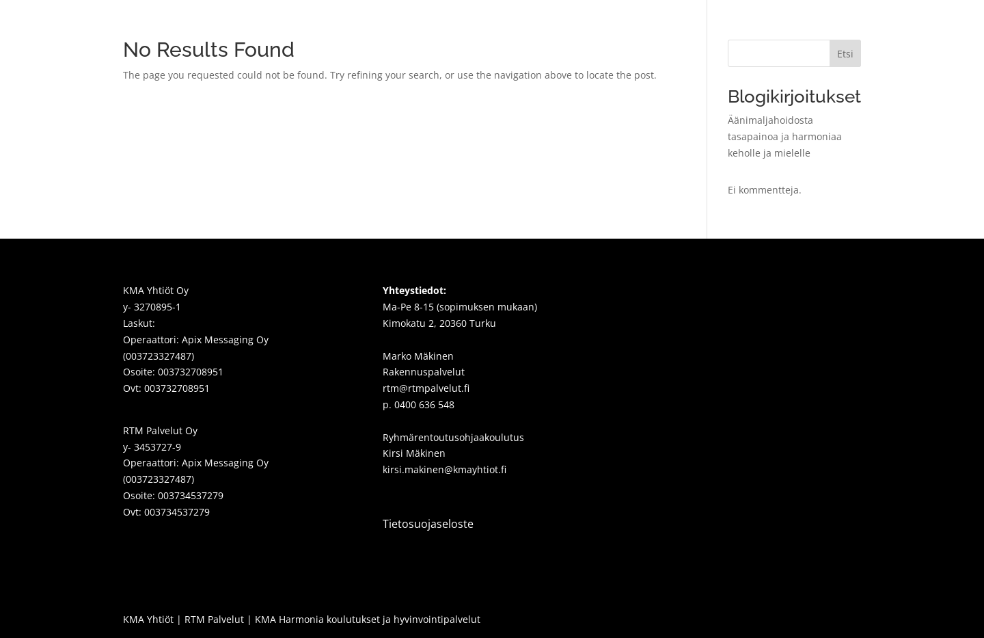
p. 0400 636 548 (418, 404)
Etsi (845, 53)
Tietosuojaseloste (428, 523)
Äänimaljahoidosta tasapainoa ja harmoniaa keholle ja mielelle (785, 136)
